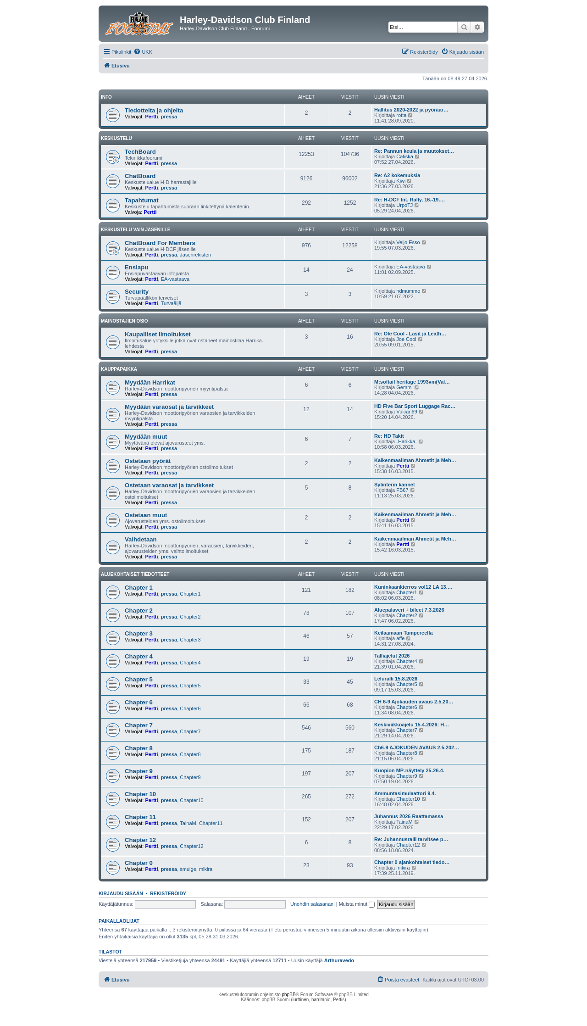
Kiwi (400, 181)
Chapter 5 (139, 679)
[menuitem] (142, 51)
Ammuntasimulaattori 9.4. (405, 793)
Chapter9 (190, 777)
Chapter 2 (139, 610)
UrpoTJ (404, 205)
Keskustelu (116, 138)
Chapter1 (190, 594)
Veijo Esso (408, 242)
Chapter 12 (140, 839)
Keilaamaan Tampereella (403, 633)
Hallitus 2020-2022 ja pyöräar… (411, 109)
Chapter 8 (139, 748)
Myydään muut (146, 436)
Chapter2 (190, 616)
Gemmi (404, 387)
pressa (169, 116)
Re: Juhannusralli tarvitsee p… (411, 839)
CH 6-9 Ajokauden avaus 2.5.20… (414, 701)
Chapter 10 (140, 794)
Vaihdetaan (141, 539)
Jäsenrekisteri (195, 254)
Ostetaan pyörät (148, 460)
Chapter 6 (139, 702)
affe (400, 638)
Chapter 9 (139, 771)
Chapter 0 (139, 862)
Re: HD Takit (389, 436)
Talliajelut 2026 (392, 655)
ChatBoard (140, 176)
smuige (188, 869)
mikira (205, 869)
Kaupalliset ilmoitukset (158, 334)
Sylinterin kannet (394, 484)
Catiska (404, 156)
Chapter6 (190, 708)
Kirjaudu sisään (121, 893)
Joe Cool (406, 339)
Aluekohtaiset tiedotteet (135, 574)
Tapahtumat (142, 200)
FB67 (402, 490)
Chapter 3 (139, 633)
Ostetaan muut (146, 515)
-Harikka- (406, 441)
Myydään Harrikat (150, 382)
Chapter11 (210, 823)
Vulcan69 (406, 411)
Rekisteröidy (168, 893)
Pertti (151, 116)
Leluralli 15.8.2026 (395, 678)
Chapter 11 (140, 817)
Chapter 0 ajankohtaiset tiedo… (411, 862)
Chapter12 (191, 846)
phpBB (289, 994)
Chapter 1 (139, 587)
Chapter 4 (139, 656)
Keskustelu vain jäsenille (136, 229)
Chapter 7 (139, 725)
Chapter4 (190, 662)
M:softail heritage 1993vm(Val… (412, 382)
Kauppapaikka (119, 369)
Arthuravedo (339, 960)
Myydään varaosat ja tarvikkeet (169, 406)
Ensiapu (136, 267)
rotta (401, 115)
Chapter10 (191, 800)
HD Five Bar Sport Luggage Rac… (414, 406)
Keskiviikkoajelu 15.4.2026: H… (411, 724)
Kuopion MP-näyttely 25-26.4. (409, 770)
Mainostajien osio (124, 320)
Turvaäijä (171, 303)
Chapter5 (190, 685)
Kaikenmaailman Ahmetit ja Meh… (415, 460)
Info (106, 97)
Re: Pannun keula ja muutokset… (414, 151)
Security (137, 291)
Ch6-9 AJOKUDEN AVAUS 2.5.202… (416, 747)
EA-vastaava (175, 279)
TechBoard (140, 151)
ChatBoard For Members (160, 243)
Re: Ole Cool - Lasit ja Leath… (410, 333)
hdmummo (408, 291)
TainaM (188, 823)
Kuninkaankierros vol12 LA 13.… (413, 587)
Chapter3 (190, 639)
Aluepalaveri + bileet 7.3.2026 (409, 610)
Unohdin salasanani (312, 904)
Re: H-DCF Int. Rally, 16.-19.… (409, 199)
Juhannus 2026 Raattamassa (408, 816)
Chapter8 (190, 754)
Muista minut (357, 904)
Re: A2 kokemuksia (397, 175)
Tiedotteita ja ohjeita (154, 110)
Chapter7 (190, 731)
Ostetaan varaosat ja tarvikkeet (169, 485)
